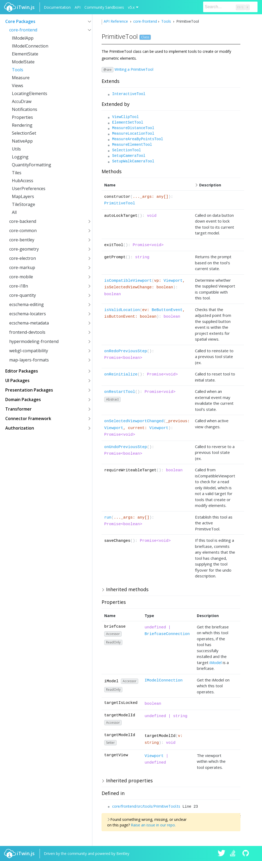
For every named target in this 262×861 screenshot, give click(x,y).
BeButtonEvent (167, 310)
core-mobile (21, 277)
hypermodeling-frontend (34, 341)
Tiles (16, 173)
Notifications (24, 109)
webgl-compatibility (28, 351)
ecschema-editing (26, 304)
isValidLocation (122, 310)
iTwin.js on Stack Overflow (234, 853)
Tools (17, 70)
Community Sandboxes (104, 7)
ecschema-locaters (27, 314)
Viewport (173, 281)
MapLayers (23, 196)
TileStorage (23, 204)
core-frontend (23, 30)
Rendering (22, 125)
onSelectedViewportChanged (134, 421)
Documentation (57, 7)
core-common (23, 230)
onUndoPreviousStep (125, 447)
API (77, 7)
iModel (215, 662)
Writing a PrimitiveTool (134, 69)
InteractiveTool (128, 94)
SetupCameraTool (128, 156)
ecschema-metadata (29, 323)
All (14, 212)
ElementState (25, 54)
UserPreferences (28, 188)
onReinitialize (120, 374)
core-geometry (24, 249)
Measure (21, 78)
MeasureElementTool (132, 145)
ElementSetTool (127, 122)
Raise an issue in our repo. (153, 824)
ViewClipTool (125, 117)
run (107, 517)
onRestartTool (119, 392)
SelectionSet (24, 133)
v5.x (131, 7)
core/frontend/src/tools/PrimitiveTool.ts (146, 806)
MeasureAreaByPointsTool (137, 139)
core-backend (22, 221)
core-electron (22, 258)
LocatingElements (29, 93)
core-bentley (21, 240)
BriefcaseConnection (167, 634)
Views (17, 85)
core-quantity (22, 295)
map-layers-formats (29, 360)
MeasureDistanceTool (133, 128)
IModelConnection (30, 46)
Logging (20, 157)
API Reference (116, 21)
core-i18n (18, 286)
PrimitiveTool (119, 203)
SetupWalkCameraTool (133, 161)
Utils (16, 149)
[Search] (230, 7)
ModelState (23, 62)
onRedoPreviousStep (125, 351)
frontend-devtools (27, 332)
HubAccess (22, 181)
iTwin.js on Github (246, 853)
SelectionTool (126, 150)
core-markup (22, 267)
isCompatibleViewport (128, 281)
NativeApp (22, 141)
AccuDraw (21, 101)
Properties (22, 117)
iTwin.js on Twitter (222, 853)
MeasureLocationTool (133, 133)
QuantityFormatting (31, 165)
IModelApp (23, 38)
